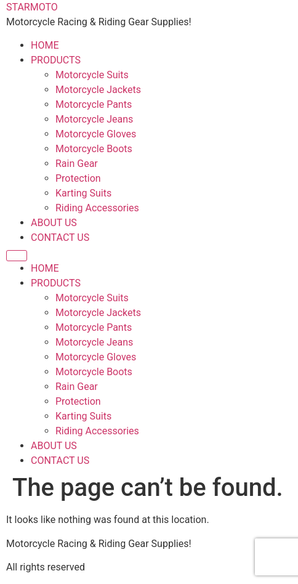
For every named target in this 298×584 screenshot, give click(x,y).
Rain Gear (76, 163)
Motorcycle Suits (92, 75)
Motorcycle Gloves (95, 134)
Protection (78, 178)
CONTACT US (60, 237)
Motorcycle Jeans (94, 119)
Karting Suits (83, 193)
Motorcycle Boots (93, 149)
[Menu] (16, 255)
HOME (44, 45)
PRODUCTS (56, 60)
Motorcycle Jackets (98, 89)
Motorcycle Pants (93, 104)
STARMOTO (32, 7)
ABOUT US (54, 223)
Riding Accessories (97, 208)
